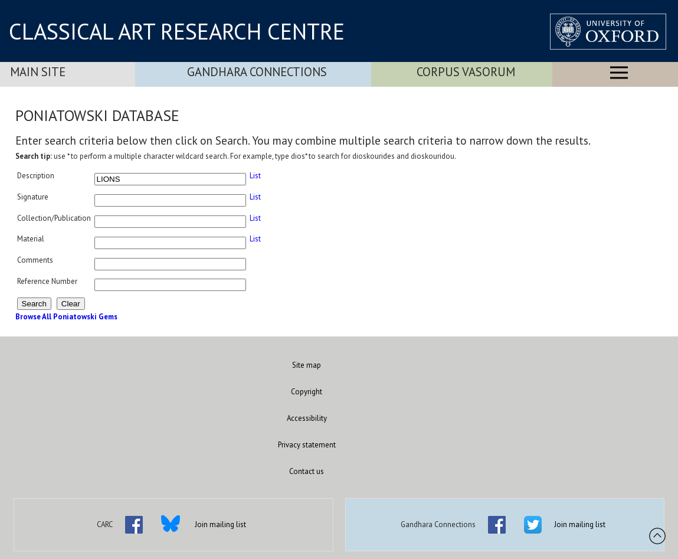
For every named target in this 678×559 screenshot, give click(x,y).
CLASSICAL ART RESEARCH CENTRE (177, 31)
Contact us (306, 471)
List (255, 176)
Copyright (306, 392)
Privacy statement (307, 445)
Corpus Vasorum (466, 72)
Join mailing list (220, 524)
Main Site (37, 72)
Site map (306, 365)
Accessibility (307, 418)
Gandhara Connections (257, 72)
